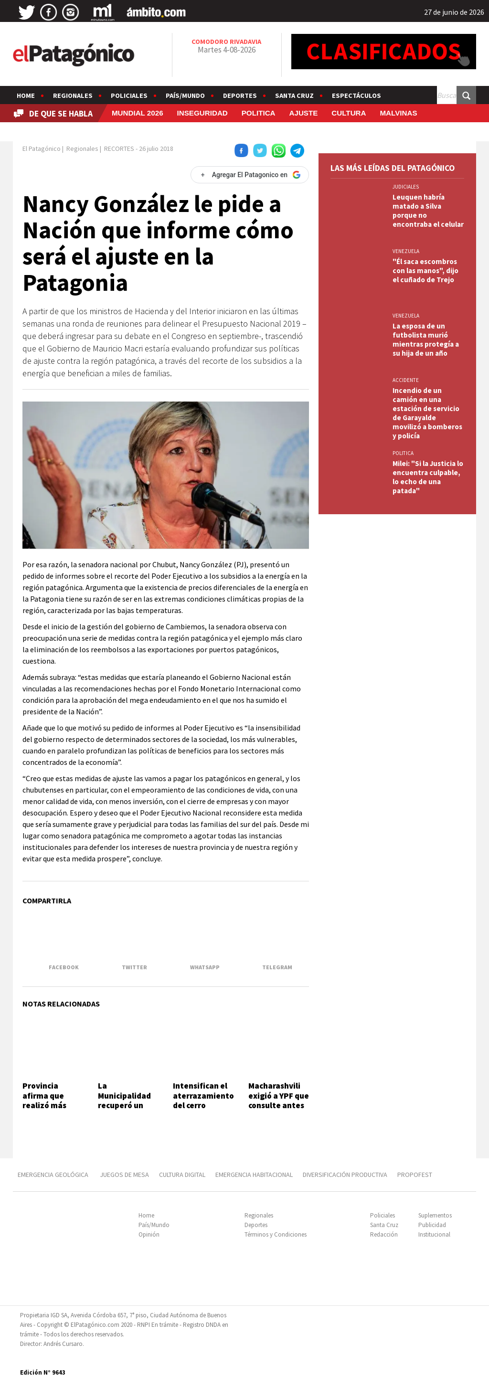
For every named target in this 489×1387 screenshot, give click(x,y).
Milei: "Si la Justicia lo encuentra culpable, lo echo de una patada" (428, 477)
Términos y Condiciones (275, 1234)
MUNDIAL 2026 (137, 113)
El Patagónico (41, 148)
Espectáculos (356, 95)
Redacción (384, 1234)
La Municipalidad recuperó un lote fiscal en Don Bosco (124, 1105)
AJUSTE (303, 113)
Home (26, 95)
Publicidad (432, 1225)
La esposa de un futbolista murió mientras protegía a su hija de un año (426, 339)
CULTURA (348, 113)
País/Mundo (185, 95)
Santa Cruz (294, 95)
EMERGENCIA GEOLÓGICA (54, 1174)
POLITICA (259, 113)
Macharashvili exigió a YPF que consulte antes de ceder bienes (278, 1100)
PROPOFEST (414, 1174)
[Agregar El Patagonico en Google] (250, 174)
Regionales (73, 95)
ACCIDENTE (406, 380)
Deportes (240, 95)
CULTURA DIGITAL (182, 1174)
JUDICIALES (406, 186)
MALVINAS (398, 113)
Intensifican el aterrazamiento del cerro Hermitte (203, 1100)
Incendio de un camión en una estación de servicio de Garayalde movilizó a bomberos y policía (427, 413)
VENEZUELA (406, 251)
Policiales (129, 95)
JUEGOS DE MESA (124, 1174)
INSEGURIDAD (202, 113)
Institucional (434, 1234)
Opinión (148, 1234)
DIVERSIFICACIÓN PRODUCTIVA (345, 1174)
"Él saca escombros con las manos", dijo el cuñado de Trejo (425, 270)
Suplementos (435, 1215)
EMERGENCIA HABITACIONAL (254, 1174)
